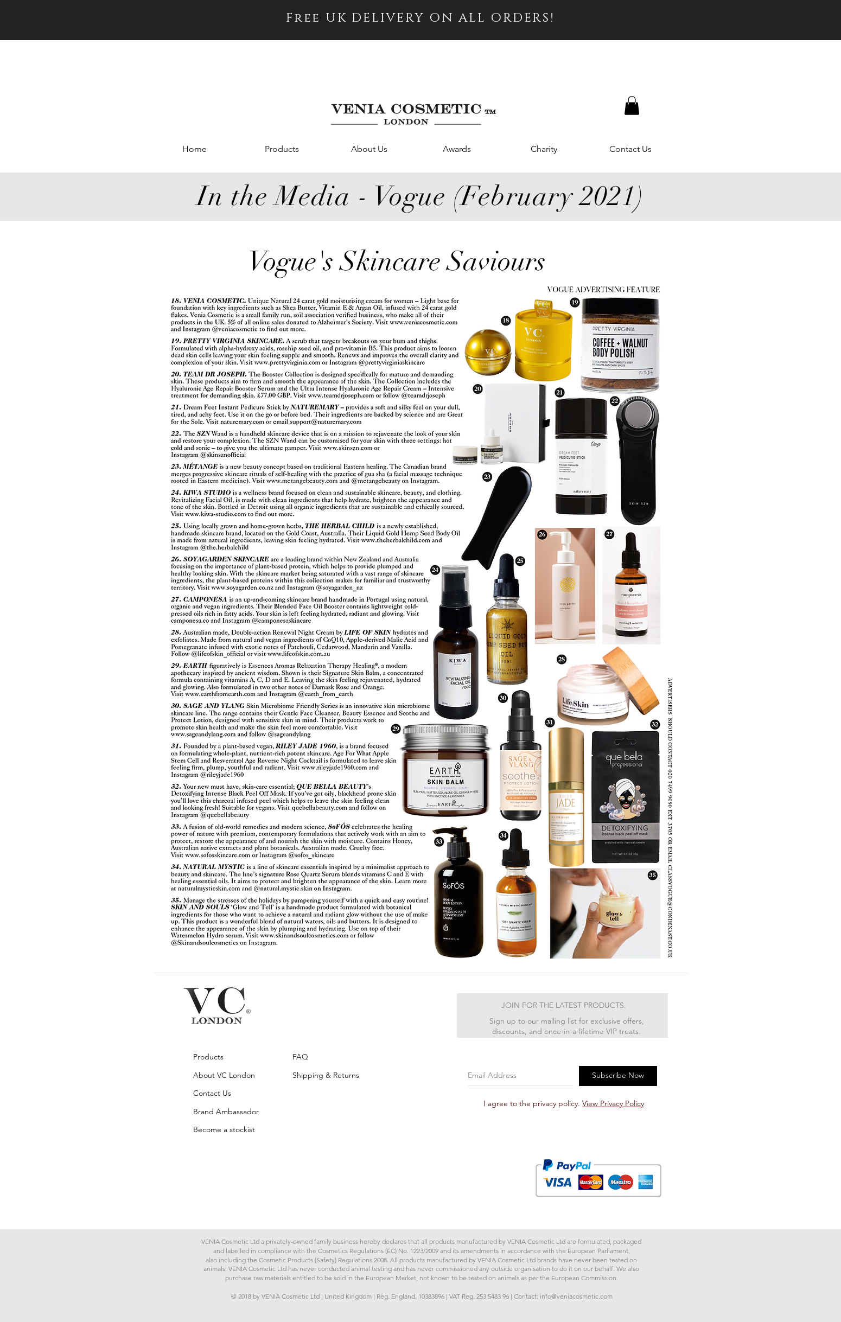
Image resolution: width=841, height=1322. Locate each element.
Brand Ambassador (226, 1111)
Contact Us (212, 1093)
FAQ (300, 1057)
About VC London (224, 1075)
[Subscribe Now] (618, 1076)
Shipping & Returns (325, 1075)
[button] (632, 105)
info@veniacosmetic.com (576, 1296)
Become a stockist (224, 1129)
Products (208, 1057)
